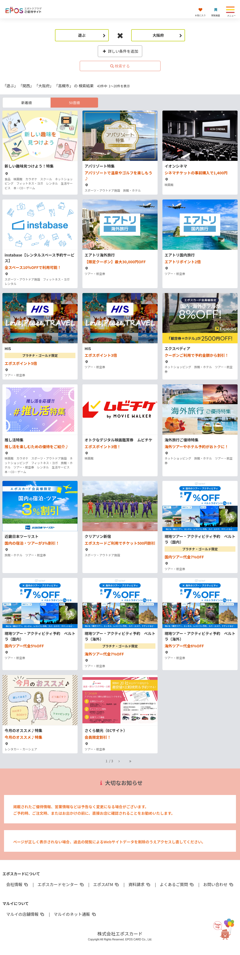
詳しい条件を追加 (120, 51)
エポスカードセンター (60, 884)
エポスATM (106, 884)
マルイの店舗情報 (25, 914)
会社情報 (17, 884)
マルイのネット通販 (75, 914)
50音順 (74, 102)
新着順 (26, 102)
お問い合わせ (218, 884)
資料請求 (139, 884)
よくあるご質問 (177, 884)
